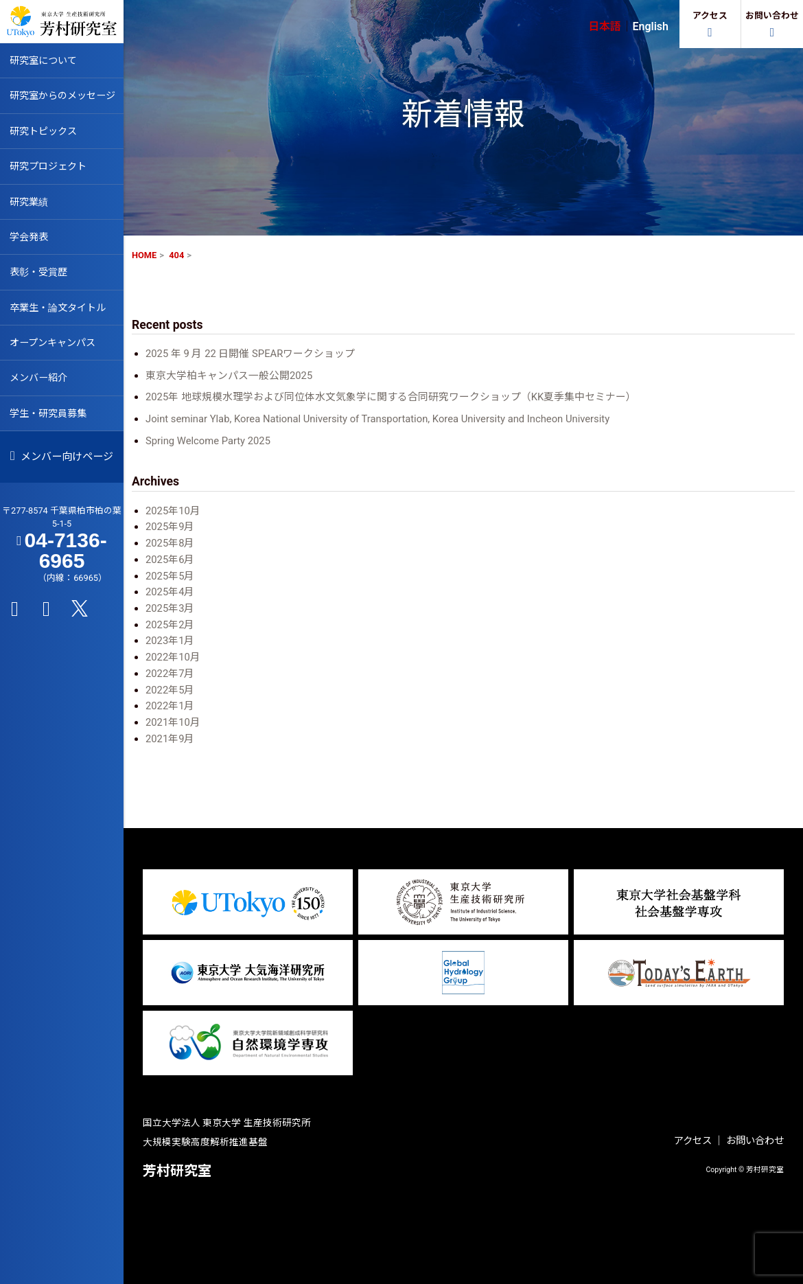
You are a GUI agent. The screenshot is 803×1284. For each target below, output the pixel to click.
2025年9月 (170, 526)
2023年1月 (170, 640)
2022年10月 (173, 657)
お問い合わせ (755, 1141)
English (650, 26)
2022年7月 (170, 673)
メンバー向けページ (61, 465)
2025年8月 (170, 543)
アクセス (693, 1141)
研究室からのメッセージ (66, 97)
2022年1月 (170, 706)
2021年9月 (170, 739)
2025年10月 (173, 511)
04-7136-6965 (66, 562)
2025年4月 (170, 592)
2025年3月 (170, 608)
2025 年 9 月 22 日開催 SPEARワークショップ (250, 353)
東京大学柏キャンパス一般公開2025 (229, 375)
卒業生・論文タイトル (61, 313)
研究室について (46, 60)
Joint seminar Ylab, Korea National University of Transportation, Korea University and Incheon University (377, 419)
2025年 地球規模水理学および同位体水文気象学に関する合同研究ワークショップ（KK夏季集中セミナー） (391, 397)
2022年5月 (170, 690)
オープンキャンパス (56, 349)
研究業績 (30, 204)
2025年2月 (170, 625)
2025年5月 (170, 576)
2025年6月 (170, 559)
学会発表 (30, 241)
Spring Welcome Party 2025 (208, 441)
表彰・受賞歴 (40, 277)
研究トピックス (46, 132)
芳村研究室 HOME (62, 21)
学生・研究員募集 (51, 421)
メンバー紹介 (40, 385)
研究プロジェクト (51, 169)
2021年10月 (173, 722)
